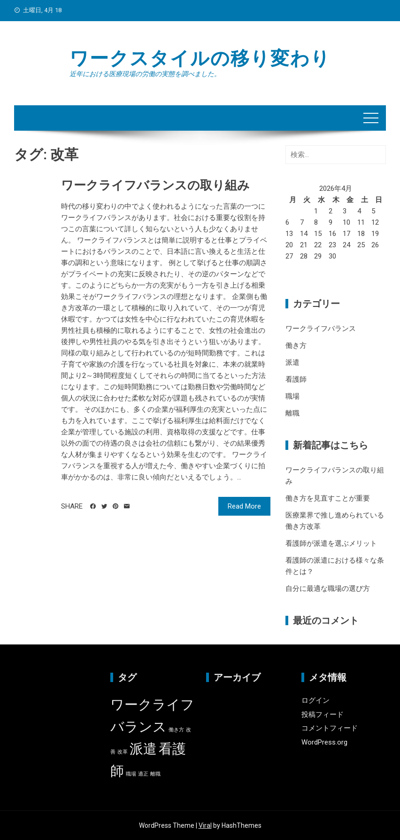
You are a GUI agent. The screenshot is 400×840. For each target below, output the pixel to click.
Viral (205, 825)
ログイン (315, 700)
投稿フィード (322, 714)
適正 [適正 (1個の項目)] (143, 774)
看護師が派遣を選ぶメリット (331, 543)
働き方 (296, 345)
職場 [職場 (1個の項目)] (131, 774)
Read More (244, 506)
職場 (292, 396)
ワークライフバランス (320, 328)
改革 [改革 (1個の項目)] (122, 752)
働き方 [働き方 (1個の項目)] (176, 730)
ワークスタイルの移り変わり (200, 58)
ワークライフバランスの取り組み (155, 185)
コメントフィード (329, 728)
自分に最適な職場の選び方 (327, 588)
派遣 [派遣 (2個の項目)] (143, 749)
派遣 (292, 362)
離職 (292, 413)
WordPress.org (324, 742)
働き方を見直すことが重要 (327, 498)
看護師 (296, 379)
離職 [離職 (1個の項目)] (155, 774)
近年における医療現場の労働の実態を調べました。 (145, 74)
